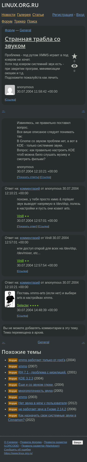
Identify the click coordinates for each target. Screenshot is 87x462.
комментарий (30, 188)
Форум (7, 21)
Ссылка (10, 99)
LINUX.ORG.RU (20, 5)
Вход (80, 15)
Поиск (32, 21)
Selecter (23, 305)
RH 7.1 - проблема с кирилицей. (42, 372)
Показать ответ (27, 226)
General (25, 30)
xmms (22, 366)
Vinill (20, 216)
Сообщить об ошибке (17, 449)
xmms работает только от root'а (41, 360)
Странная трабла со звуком (32, 42)
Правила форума (31, 442)
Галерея (24, 15)
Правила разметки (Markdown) (41, 445)
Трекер (20, 21)
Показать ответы (28, 177)
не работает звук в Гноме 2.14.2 (42, 409)
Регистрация (62, 15)
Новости (8, 15)
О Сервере (11, 442)
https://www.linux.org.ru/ (18, 453)
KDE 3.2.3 (25, 378)
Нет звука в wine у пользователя (42, 403)
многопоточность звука (35, 390)
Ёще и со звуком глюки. (35, 384)
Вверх (77, 442)
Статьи (38, 15)
